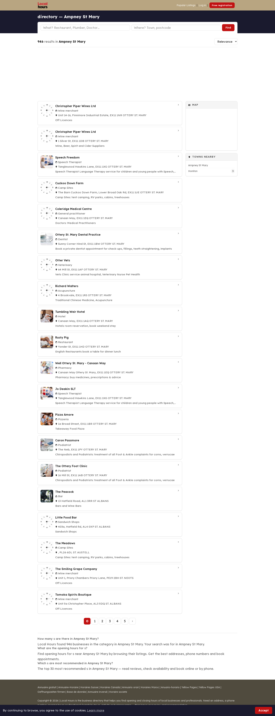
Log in (202, 5)
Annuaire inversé (97, 691)
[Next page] (132, 621)
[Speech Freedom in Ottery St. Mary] (110, 165)
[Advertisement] (137, 74)
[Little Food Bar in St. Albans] (110, 525)
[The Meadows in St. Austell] (110, 550)
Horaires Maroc (150, 687)
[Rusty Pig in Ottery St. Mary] (110, 345)
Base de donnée (76, 691)
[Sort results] (225, 41)
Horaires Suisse (89, 687)
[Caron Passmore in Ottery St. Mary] (110, 447)
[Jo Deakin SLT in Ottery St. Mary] (110, 396)
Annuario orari (130, 687)
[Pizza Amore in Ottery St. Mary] (110, 422)
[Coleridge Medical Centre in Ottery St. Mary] (110, 216)
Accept (264, 710)
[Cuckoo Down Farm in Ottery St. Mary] (110, 190)
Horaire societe (118, 691)
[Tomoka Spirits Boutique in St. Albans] (110, 602)
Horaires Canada (110, 687)
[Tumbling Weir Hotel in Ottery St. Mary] (110, 319)
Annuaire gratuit (47, 687)
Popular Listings (186, 5)
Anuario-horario (170, 687)
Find (228, 27)
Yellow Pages (189, 687)
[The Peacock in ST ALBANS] (110, 499)
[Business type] (85, 28)
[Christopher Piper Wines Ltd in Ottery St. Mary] (110, 113)
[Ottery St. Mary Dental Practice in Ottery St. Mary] (110, 242)
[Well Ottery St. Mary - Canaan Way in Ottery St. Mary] (110, 370)
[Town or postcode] (176, 28)
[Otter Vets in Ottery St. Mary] (110, 267)
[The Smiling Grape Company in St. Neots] (110, 576)
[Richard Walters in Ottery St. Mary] (110, 293)
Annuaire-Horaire (68, 687)
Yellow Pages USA (209, 687)
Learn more (95, 710)
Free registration (222, 5)
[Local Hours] (43, 5)
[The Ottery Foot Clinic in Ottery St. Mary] (110, 473)
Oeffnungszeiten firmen (51, 691)
